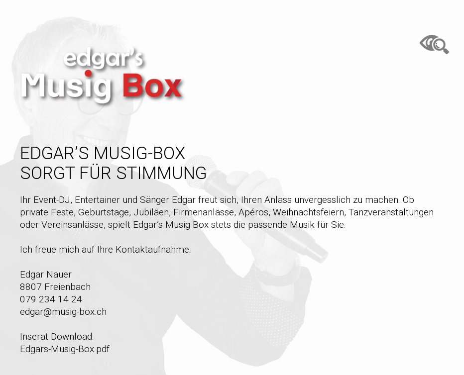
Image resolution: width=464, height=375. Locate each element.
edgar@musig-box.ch (63, 311)
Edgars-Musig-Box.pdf (65, 349)
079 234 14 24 (51, 299)
